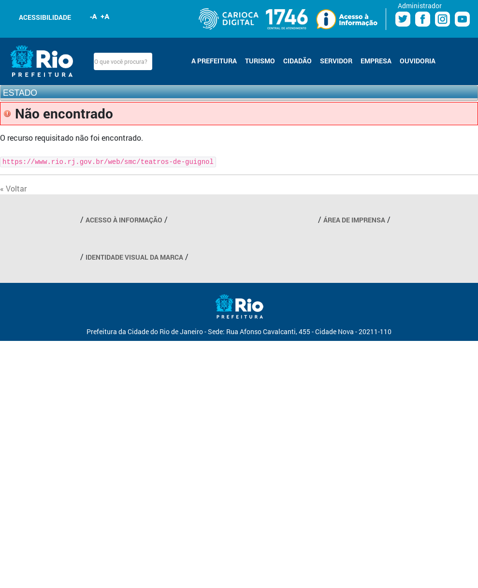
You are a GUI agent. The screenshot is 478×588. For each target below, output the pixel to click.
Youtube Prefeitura (462, 19)
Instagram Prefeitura (442, 19)
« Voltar (13, 188)
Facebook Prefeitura (422, 19)
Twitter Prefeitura (402, 19)
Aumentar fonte (105, 16)
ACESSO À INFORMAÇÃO (124, 219)
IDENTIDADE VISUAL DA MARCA (134, 257)
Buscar (160, 61)
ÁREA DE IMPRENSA (354, 219)
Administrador (420, 5)
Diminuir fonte (94, 16)
